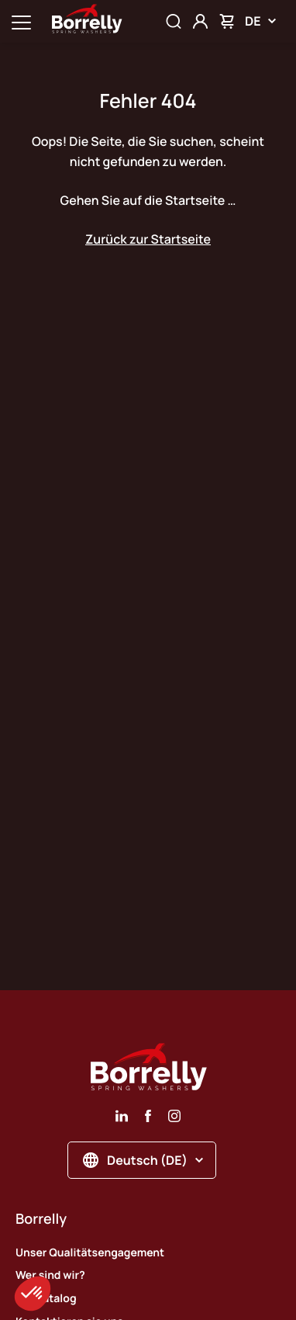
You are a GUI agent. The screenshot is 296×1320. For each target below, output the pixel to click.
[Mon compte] (200, 21)
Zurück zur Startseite (148, 239)
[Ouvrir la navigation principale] (21, 21)
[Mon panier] (226, 21)
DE (260, 20)
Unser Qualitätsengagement (89, 1253)
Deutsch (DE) (143, 1160)
